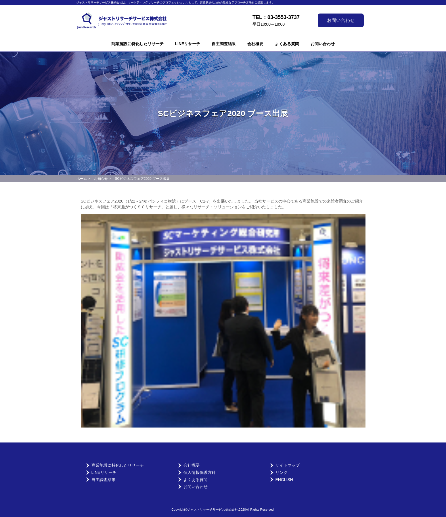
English (284, 479)
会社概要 (255, 44)
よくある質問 (287, 44)
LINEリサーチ (187, 44)
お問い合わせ (341, 20)
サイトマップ (287, 465)
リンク (281, 472)
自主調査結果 (224, 44)
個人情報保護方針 (199, 472)
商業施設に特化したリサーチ (137, 44)
